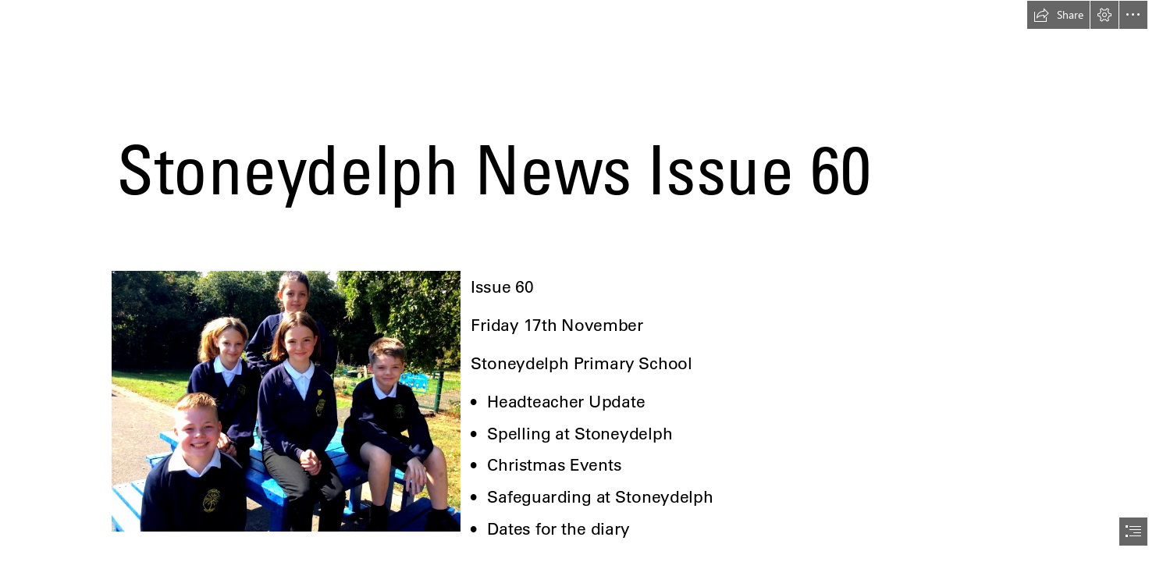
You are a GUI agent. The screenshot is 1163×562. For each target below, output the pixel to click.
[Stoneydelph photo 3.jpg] (285, 400)
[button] (1058, 15)
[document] (581, 281)
